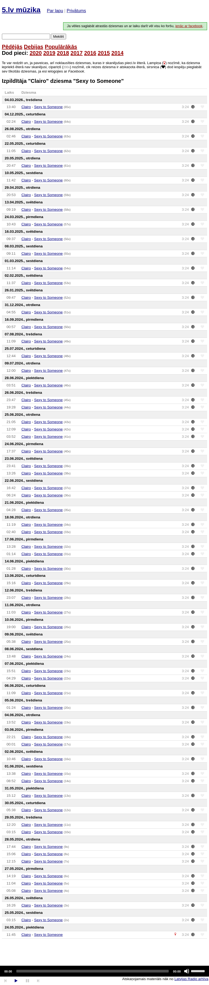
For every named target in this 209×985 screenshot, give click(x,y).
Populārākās (61, 47)
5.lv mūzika (21, 10)
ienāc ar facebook (188, 26)
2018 (63, 53)
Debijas (33, 47)
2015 (104, 53)
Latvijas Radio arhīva (191, 979)
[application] (104, 971)
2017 (76, 53)
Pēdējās (12, 47)
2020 (36, 53)
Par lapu (55, 10)
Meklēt (58, 36)
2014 (117, 53)
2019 (49, 53)
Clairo (26, 107)
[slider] (92, 971)
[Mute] (186, 971)
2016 (90, 53)
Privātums (76, 10)
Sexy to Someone (48, 107)
